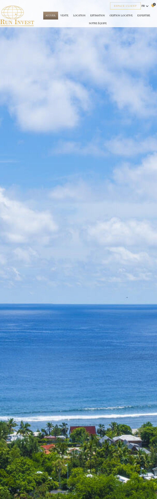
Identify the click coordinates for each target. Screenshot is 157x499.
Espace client (125, 5)
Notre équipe (98, 23)
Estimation (97, 15)
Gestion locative (121, 15)
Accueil (51, 15)
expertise (143, 15)
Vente (65, 15)
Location (79, 15)
